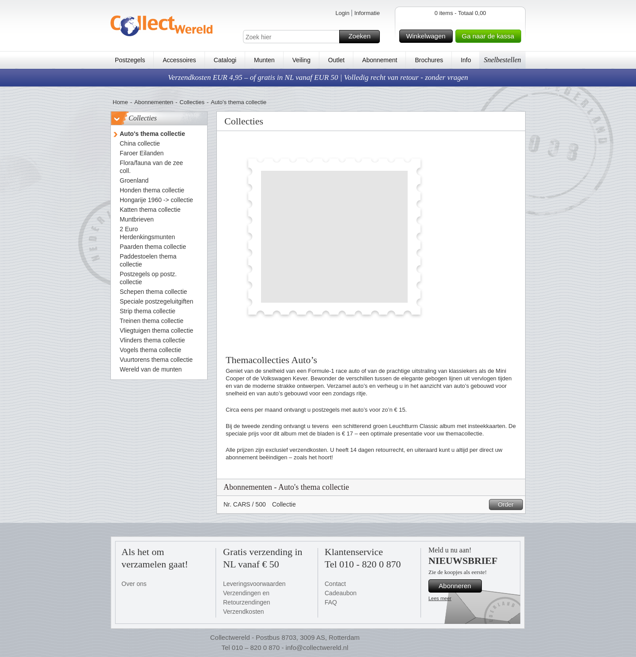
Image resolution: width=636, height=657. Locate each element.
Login (342, 13)
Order (509, 504)
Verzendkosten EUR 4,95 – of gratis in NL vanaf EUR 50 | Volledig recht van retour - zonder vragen (318, 77)
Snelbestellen (502, 60)
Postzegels (130, 60)
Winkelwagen (428, 36)
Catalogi (225, 60)
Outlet (336, 60)
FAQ (331, 602)
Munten (264, 60)
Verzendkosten (243, 611)
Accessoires (179, 60)
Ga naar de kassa (490, 36)
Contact (335, 583)
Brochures (429, 60)
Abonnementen (153, 102)
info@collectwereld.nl (317, 647)
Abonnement (379, 60)
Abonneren (459, 586)
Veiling (301, 60)
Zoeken (362, 36)
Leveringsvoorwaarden (254, 583)
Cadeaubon (340, 593)
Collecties (192, 102)
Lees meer (439, 598)
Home (120, 102)
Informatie (367, 13)
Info (466, 60)
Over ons (134, 583)
